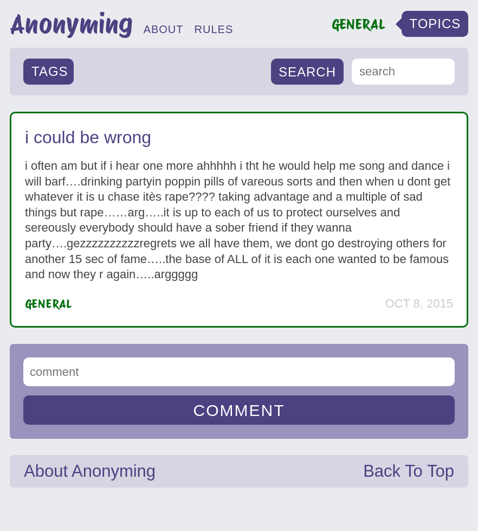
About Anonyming (90, 471)
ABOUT (164, 29)
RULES (214, 29)
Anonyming (71, 24)
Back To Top (408, 471)
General (48, 304)
